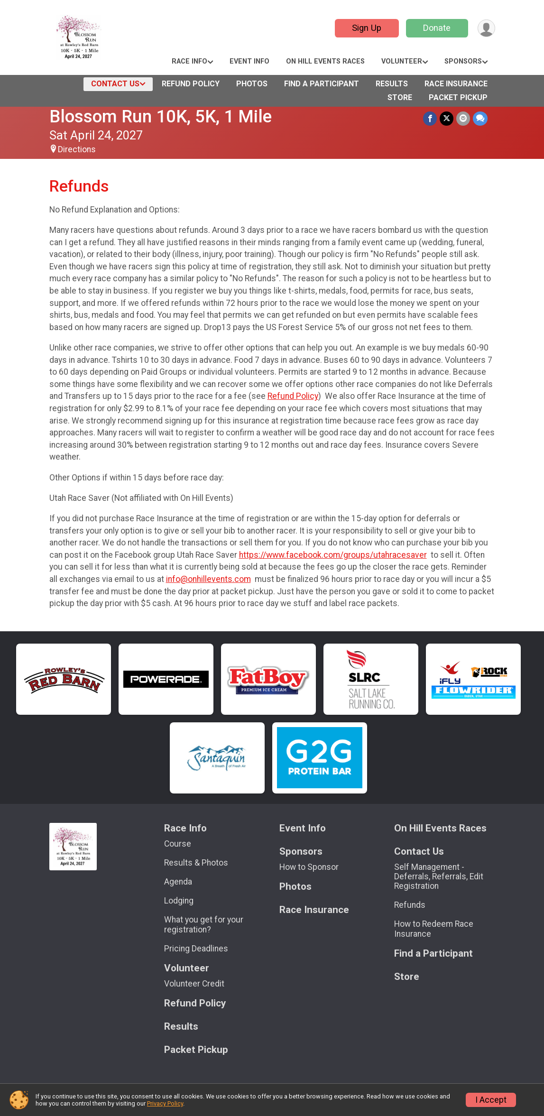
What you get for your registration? (203, 924)
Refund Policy (191, 83)
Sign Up (366, 28)
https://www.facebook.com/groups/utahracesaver (333, 555)
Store (399, 97)
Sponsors (463, 61)
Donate (437, 28)
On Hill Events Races (325, 61)
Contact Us (115, 83)
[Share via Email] (463, 118)
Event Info (249, 61)
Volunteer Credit (194, 983)
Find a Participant (321, 83)
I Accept (491, 1100)
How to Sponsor (309, 867)
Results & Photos (196, 862)
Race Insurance (456, 83)
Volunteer (401, 61)
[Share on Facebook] (430, 118)
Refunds (409, 905)
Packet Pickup (458, 97)
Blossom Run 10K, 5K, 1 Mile (160, 116)
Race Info (189, 61)
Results (392, 83)
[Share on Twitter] (446, 118)
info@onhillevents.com (208, 579)
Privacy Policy (165, 1103)
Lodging (179, 900)
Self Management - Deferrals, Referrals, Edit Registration (438, 876)
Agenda (178, 881)
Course (177, 844)
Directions (77, 149)
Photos (251, 83)
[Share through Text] (480, 118)
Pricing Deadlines (196, 948)
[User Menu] (486, 28)
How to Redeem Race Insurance (433, 928)
